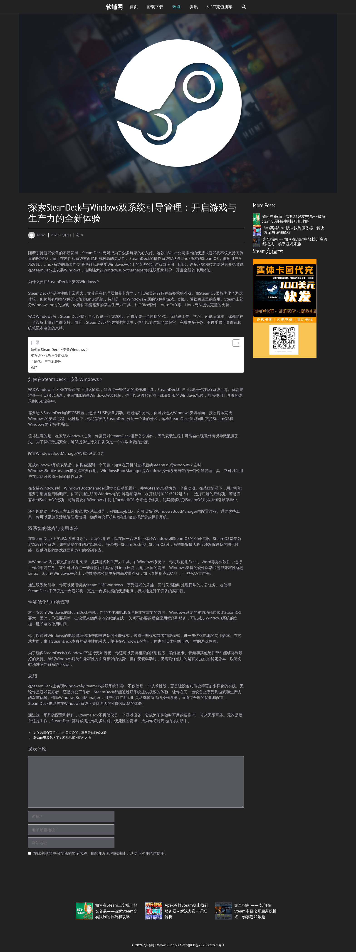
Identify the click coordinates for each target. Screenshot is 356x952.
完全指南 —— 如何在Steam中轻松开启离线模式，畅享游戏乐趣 (294, 241)
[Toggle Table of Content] (234, 343)
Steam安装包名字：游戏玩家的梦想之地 (62, 737)
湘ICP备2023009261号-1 (205, 945)
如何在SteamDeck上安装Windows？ (59, 349)
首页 (134, 6)
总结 (34, 367)
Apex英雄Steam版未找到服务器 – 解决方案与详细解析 (294, 230)
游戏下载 (155, 6)
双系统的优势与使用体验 (49, 355)
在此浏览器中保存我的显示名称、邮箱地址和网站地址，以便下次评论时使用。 (100, 853)
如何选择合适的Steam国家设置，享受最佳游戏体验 (70, 733)
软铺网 (114, 6)
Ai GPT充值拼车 (219, 6)
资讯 (194, 6)
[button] (243, 7)
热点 (176, 6)
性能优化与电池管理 (46, 361)
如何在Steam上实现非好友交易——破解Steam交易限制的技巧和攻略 (294, 219)
